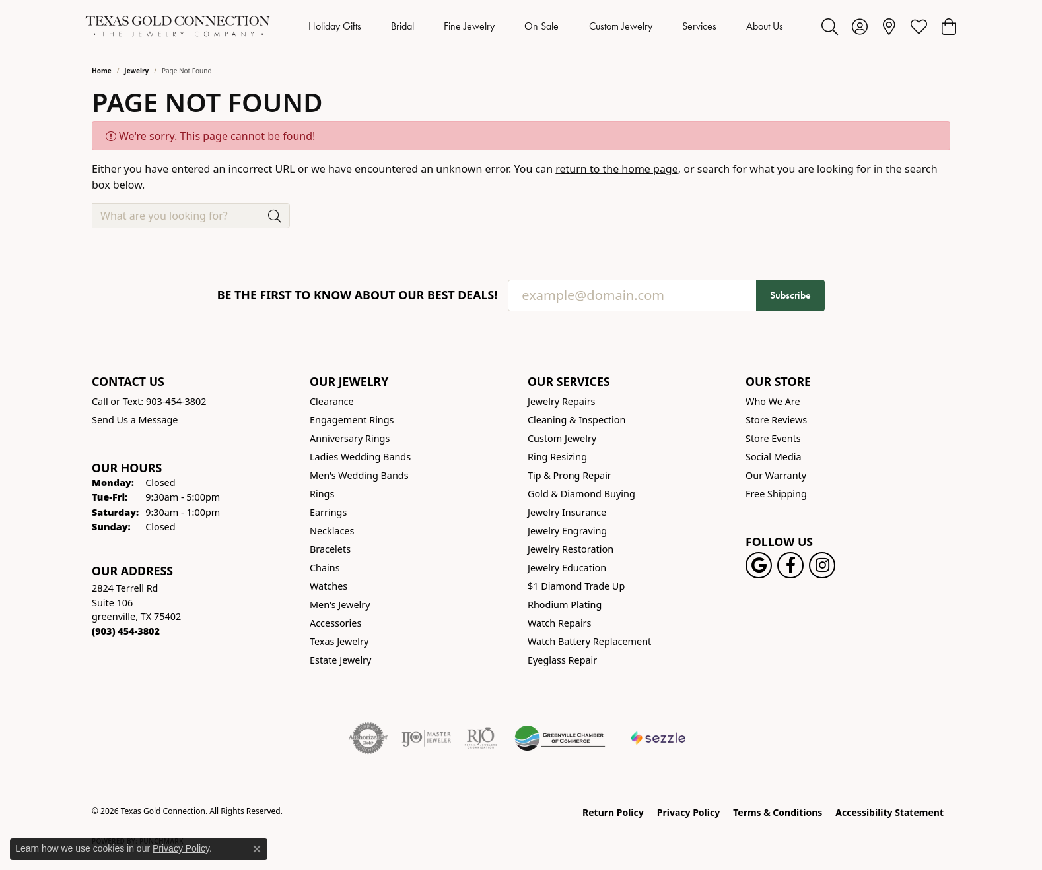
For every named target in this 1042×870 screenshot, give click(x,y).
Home (102, 70)
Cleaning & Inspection (576, 420)
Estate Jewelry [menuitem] (340, 660)
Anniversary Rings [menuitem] (350, 438)
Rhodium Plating (565, 604)
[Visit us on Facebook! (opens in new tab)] (790, 565)
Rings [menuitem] (322, 493)
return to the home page (616, 169)
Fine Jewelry (469, 26)
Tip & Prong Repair (569, 475)
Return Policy (613, 812)
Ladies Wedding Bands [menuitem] (360, 457)
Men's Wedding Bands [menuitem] (359, 475)
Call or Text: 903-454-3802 (149, 401)
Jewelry (136, 70)
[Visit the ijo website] (426, 738)
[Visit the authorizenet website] (368, 738)
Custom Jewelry (620, 26)
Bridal (402, 26)
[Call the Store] (126, 631)
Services (699, 26)
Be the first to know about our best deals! (357, 295)
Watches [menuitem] (328, 586)
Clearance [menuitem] (332, 401)
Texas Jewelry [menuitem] (339, 641)
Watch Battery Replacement (589, 641)
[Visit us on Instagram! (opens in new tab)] (822, 565)
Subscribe (790, 295)
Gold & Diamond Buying (581, 493)
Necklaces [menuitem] (332, 530)
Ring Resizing (557, 457)
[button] (829, 26)
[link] (889, 26)
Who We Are (773, 401)
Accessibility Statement (889, 812)
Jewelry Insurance (567, 512)
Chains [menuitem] (325, 567)
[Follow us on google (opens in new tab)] (759, 565)
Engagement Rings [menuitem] (352, 420)
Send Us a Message (135, 420)
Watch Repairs (559, 623)
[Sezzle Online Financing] (659, 738)
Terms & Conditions (777, 812)
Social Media (774, 457)
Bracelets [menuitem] (330, 549)
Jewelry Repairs (561, 401)
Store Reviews (776, 420)
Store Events (773, 438)
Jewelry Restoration (570, 549)
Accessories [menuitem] (335, 623)
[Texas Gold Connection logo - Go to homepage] (178, 26)
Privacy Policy (688, 812)
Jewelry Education (567, 567)
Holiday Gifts (334, 26)
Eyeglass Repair (562, 660)
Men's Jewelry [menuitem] (340, 604)
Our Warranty (776, 475)
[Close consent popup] (257, 849)
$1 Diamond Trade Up (576, 586)
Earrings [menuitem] (328, 512)
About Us (764, 26)
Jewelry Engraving (567, 530)
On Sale (541, 26)
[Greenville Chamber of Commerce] (559, 738)
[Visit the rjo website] (480, 738)
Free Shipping (776, 493)
